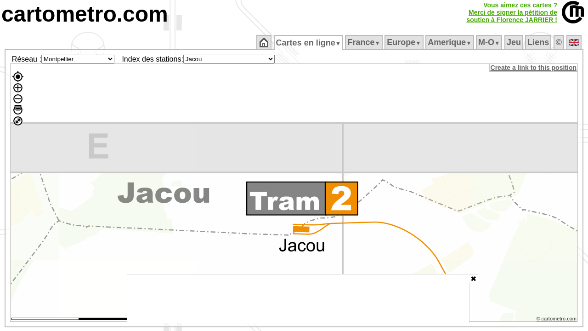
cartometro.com (84, 14)
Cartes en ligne (309, 42)
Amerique (450, 42)
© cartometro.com (557, 320)
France (364, 42)
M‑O (490, 42)
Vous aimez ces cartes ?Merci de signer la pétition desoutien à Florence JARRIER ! (511, 12)
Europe (405, 42)
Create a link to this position (534, 67)
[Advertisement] (298, 299)
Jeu (514, 42)
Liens (539, 42)
